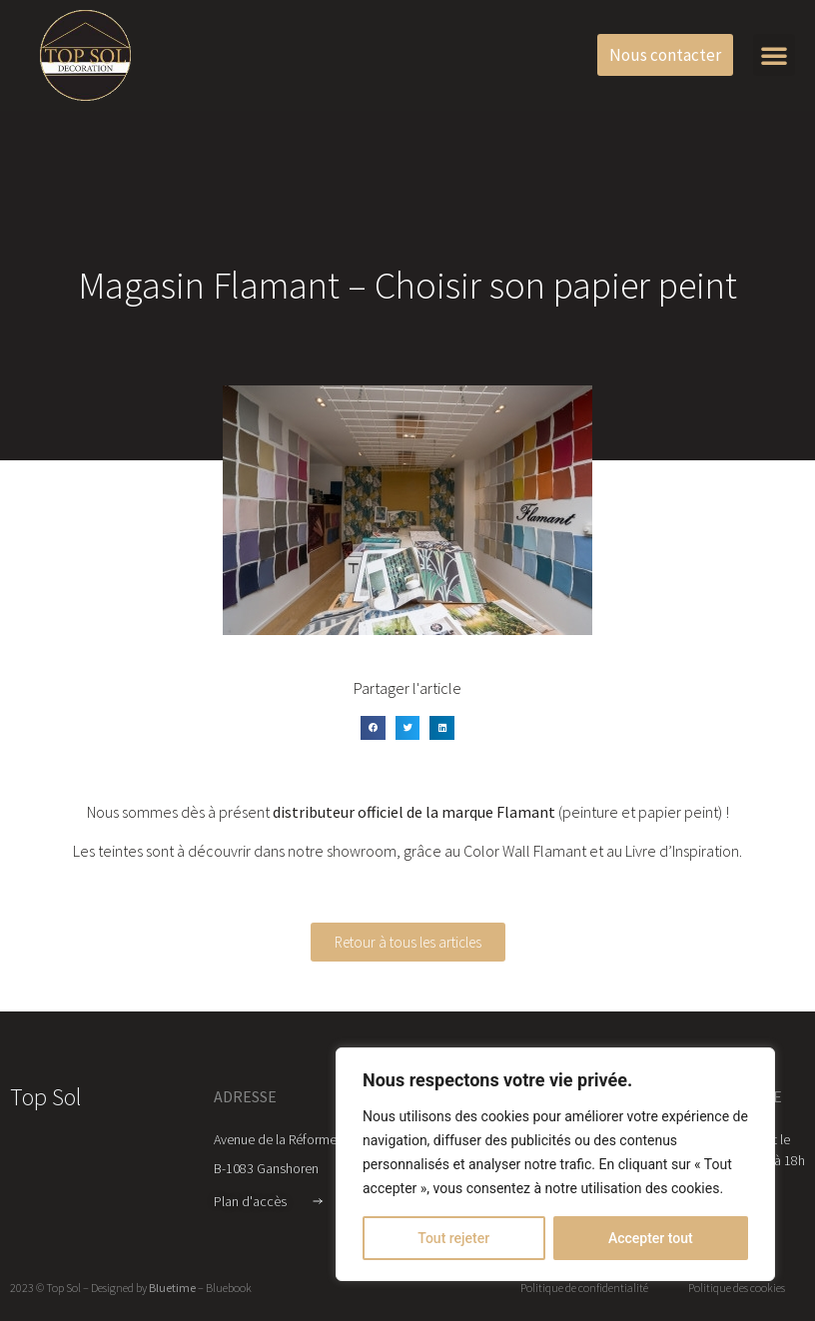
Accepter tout (650, 1238)
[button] (774, 55)
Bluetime (172, 1287)
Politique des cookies (736, 1287)
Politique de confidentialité (584, 1287)
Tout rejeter (453, 1238)
